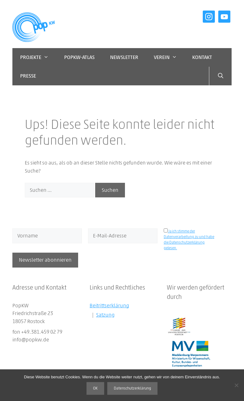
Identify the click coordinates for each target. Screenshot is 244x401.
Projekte (38, 57)
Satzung (105, 315)
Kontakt (202, 57)
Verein (169, 57)
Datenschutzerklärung (132, 388)
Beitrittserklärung (109, 305)
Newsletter (124, 57)
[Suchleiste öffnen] (220, 76)
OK (95, 388)
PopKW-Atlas (79, 57)
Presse (28, 76)
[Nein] (236, 385)
